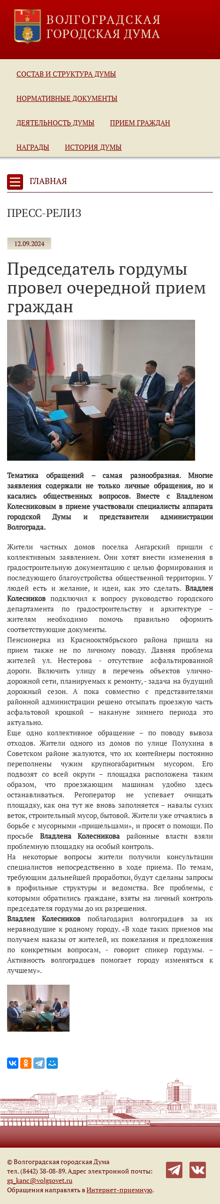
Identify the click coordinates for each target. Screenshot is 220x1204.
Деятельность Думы (55, 122)
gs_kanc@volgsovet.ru (39, 1180)
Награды (32, 147)
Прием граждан (140, 122)
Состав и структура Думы (66, 73)
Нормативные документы (67, 98)
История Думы (93, 147)
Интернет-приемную (119, 1189)
